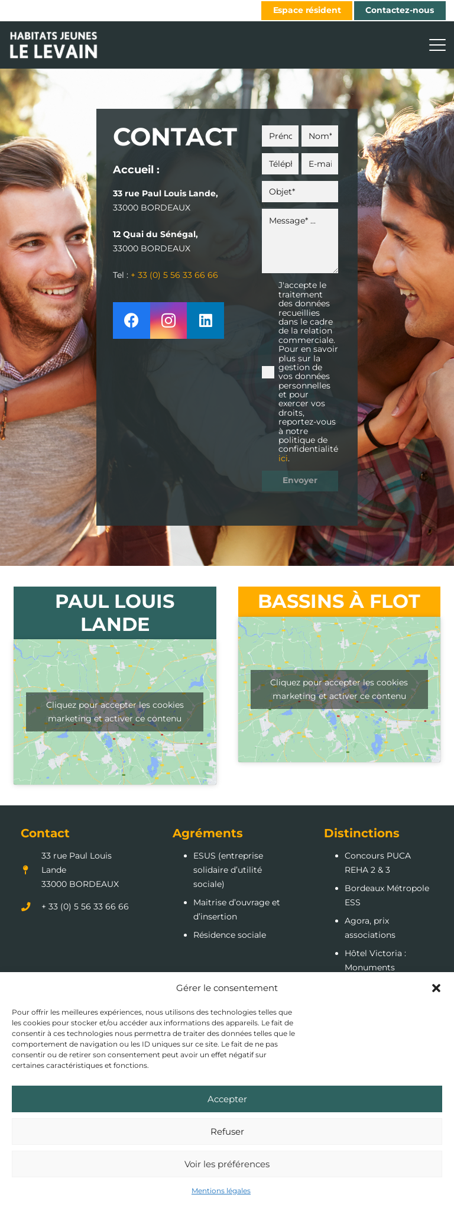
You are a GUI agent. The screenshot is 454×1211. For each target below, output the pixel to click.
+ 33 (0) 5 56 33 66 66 (174, 275)
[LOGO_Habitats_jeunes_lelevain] (53, 45)
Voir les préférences (227, 1164)
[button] (436, 988)
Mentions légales (221, 1190)
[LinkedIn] (205, 320)
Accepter (227, 1099)
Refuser (227, 1131)
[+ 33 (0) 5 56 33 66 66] (31, 906)
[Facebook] (131, 320)
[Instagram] (168, 320)
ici (283, 458)
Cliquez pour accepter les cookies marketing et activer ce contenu (115, 712)
